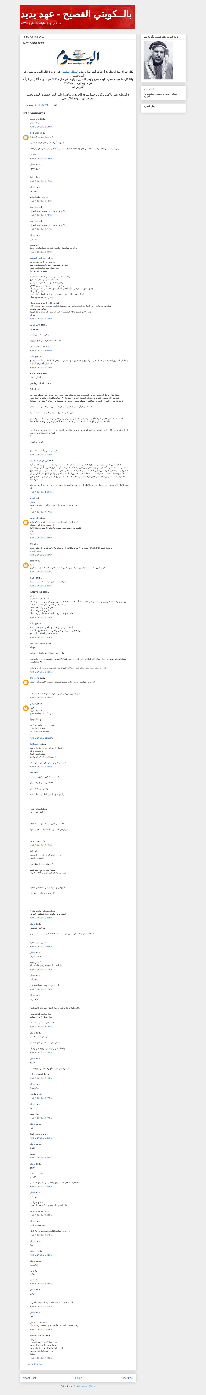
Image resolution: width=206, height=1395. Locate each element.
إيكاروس (34, 703)
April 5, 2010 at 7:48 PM (41, 1358)
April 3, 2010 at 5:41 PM (41, 1235)
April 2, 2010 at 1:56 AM (41, 318)
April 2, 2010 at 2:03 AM (41, 350)
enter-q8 (34, 518)
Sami (32, 578)
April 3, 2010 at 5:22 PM (41, 1098)
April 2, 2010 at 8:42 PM (41, 672)
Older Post (127, 1378)
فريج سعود (35, 119)
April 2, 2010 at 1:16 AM (41, 201)
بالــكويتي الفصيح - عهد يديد (76, 14)
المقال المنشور (69, 71)
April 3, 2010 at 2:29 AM (41, 918)
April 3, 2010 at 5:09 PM (41, 946)
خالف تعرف (35, 325)
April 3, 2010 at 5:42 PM (41, 1255)
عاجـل (33, 164)
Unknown (35, 678)
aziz (32, 561)
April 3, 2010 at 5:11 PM (41, 969)
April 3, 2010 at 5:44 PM (41, 1283)
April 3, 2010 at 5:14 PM (41, 1026)
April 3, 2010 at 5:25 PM (41, 1138)
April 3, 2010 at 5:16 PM (41, 1052)
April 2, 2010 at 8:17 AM (41, 512)
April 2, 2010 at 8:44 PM (41, 697)
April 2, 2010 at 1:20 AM (41, 215)
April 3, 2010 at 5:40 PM (41, 1215)
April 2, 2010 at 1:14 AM (41, 127)
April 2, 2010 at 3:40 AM (41, 455)
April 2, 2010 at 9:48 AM (41, 555)
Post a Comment (34, 1364)
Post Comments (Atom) (84, 1386)
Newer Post (29, 1378)
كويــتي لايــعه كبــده (39, 460)
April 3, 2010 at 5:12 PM (41, 989)
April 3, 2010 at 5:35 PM (41, 1186)
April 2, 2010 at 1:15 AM (41, 181)
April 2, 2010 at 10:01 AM (41, 572)
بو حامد (33, 356)
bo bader (34, 133)
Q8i (31, 772)
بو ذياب (33, 623)
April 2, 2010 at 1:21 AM (41, 229)
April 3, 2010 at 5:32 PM (41, 1157)
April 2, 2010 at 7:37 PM (41, 637)
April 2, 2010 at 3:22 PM (41, 617)
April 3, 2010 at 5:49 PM (41, 1329)
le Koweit (34, 744)
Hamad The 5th (37, 1335)
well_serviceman (38, 643)
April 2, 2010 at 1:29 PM (41, 586)
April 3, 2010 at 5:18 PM (41, 1078)
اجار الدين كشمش (38, 258)
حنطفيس (34, 207)
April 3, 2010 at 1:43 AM (41, 766)
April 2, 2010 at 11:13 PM (41, 738)
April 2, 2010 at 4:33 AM (41, 492)
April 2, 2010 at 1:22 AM (41, 252)
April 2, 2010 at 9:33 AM (41, 538)
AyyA (32, 498)
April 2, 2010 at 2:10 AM (41, 367)
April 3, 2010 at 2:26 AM (41, 845)
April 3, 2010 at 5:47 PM (41, 1306)
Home (78, 1378)
